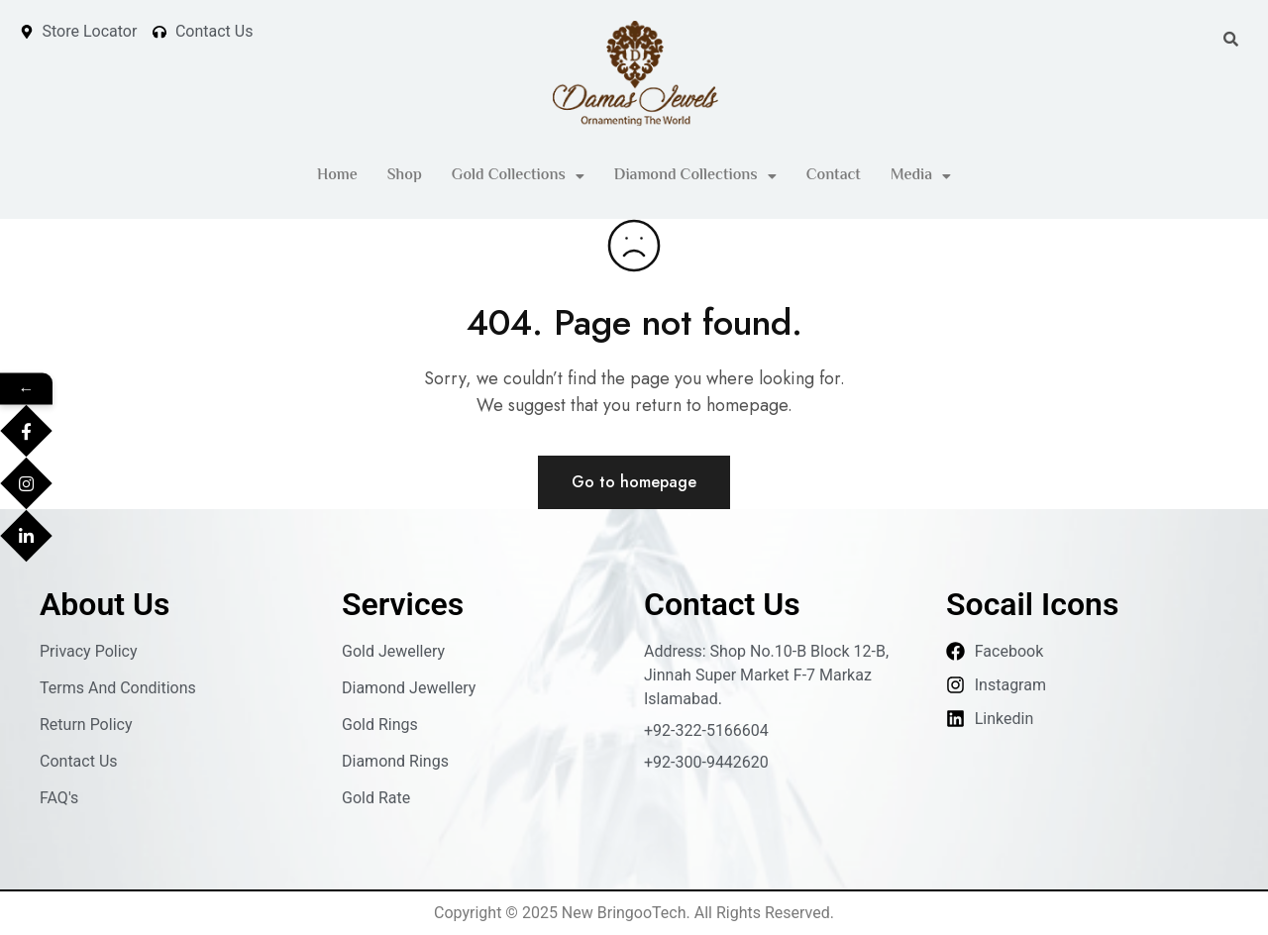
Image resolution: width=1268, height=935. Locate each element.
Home (337, 175)
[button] (518, 176)
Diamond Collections (695, 175)
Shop (404, 175)
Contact (833, 175)
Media (921, 175)
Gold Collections (518, 175)
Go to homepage (634, 481)
